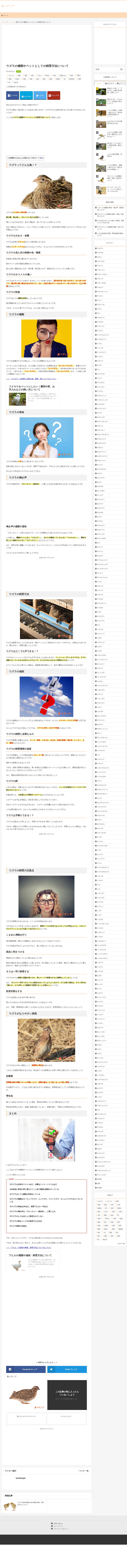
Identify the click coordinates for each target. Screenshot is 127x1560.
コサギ (99, 651)
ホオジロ (100, 1027)
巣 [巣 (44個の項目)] (118, 1215)
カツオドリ (101, 499)
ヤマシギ (100, 1131)
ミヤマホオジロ (102, 1079)
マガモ (99, 1045)
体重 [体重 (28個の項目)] (117, 1201)
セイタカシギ (101, 785)
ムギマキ (100, 1084)
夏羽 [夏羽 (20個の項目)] (99, 1211)
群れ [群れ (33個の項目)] (99, 1232)
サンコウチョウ (102, 737)
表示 (41, 158)
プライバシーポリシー (61, 1544)
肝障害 (58, 79)
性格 (71, 75)
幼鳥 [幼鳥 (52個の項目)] (114, 1218)
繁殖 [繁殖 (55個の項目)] (113, 1229)
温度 (24, 79)
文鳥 (98, 1183)
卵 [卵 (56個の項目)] (106, 1208)
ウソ (98, 369)
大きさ (40, 75)
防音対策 (71, 79)
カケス (99, 482)
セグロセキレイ (102, 794)
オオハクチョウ (102, 421)
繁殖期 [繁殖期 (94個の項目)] (121, 1229)
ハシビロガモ (101, 945)
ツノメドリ (101, 859)
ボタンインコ (101, 1040)
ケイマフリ (101, 621)
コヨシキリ (101, 703)
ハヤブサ (100, 971)
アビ (98, 313)
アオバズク (101, 261)
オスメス (11, 75)
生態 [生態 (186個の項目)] (113, 1225)
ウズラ (11, 22)
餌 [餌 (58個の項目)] (98, 1239)
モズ (98, 1110)
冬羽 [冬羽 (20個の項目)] (112, 1205)
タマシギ (100, 828)
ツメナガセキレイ (103, 867)
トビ (98, 889)
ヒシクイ (100, 984)
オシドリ (100, 465)
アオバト (100, 266)
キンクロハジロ (102, 568)
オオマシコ (101, 430)
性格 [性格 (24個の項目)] (121, 1218)
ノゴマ (99, 910)
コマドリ (100, 694)
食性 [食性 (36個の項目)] (112, 1236)
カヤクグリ (101, 508)
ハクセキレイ (101, 941)
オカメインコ (101, 452)
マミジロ (100, 1058)
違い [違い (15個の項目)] (117, 1232)
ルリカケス (101, 1157)
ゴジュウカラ (101, 716)
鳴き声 (16, 82)
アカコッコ (101, 270)
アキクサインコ (102, 291)
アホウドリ (101, 317)
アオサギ (100, 252)
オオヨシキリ (101, 443)
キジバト (100, 547)
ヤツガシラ (101, 1118)
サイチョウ (101, 720)
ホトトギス (101, 1036)
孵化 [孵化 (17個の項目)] (105, 1215)
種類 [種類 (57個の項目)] (99, 1229)
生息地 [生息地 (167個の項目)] (106, 1225)
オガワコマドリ (102, 456)
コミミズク (101, 698)
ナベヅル (100, 902)
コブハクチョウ (102, 685)
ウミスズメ (101, 387)
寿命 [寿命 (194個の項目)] (112, 1215)
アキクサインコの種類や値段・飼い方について (110, 228)
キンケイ (100, 573)
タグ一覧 (122, 1243)
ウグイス (100, 361)
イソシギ (100, 348)
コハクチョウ (101, 677)
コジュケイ (101, 664)
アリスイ (100, 330)
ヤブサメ (100, 1123)
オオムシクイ (101, 439)
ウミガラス (101, 382)
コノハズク (101, 672)
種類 (50, 79)
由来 (37, 79)
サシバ (99, 733)
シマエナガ (101, 750)
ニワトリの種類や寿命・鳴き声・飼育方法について (110, 209)
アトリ (99, 300)
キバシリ (100, 551)
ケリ (98, 625)
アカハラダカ (101, 283)
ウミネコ (100, 391)
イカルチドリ (101, 339)
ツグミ (99, 850)
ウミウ (99, 378)
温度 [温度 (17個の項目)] (112, 1222)
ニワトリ (100, 906)
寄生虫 (47, 75)
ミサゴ (99, 1071)
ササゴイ (100, 724)
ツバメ (99, 863)
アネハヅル (101, 304)
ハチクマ (100, 962)
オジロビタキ (101, 469)
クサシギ (100, 586)
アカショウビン (102, 274)
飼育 (79, 79)
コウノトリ (101, 633)
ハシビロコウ (101, 950)
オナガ (99, 473)
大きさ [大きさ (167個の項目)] (106, 1211)
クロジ (99, 612)
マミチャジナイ (102, 1062)
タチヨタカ (101, 824)
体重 (19, 75)
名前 (32, 75)
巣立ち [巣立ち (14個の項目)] (107, 1218)
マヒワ (99, 1053)
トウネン (100, 880)
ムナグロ (100, 1092)
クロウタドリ (101, 603)
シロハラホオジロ (103, 768)
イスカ (99, 343)
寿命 (54, 75)
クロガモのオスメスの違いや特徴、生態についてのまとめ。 (110, 222)
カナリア (100, 504)
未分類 (99, 1188)
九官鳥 (99, 1179)
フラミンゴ (101, 1010)
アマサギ (100, 322)
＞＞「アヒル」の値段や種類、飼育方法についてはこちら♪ (28, 1255)
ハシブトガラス (102, 954)
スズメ (99, 781)
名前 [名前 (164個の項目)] (112, 1208)
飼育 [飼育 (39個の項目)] (118, 1236)
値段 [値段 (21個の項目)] (105, 1205)
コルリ (99, 707)
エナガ (99, 413)
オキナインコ (101, 460)
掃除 (10, 79)
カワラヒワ (101, 525)
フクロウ (100, 1006)
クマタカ (100, 599)
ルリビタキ (101, 1166)
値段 (26, 75)
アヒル (99, 309)
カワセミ (100, 521)
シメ (98, 755)
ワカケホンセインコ (104, 1170)
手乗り (79, 75)
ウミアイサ (101, 374)
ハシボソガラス (102, 958)
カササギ (100, 486)
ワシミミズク (101, 1175)
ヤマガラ (100, 1127)
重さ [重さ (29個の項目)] (99, 1236)
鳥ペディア (7, 6)
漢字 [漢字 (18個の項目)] (118, 1222)
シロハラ (100, 763)
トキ (98, 885)
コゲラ (99, 646)
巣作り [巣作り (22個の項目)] (100, 1218)
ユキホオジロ (101, 1136)
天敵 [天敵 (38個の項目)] (113, 1211)
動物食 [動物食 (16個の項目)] (100, 1208)
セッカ (99, 798)
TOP (3, 22)
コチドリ (100, 668)
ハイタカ (100, 928)
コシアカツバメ (102, 659)
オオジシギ (101, 417)
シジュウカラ (101, 742)
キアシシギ (101, 534)
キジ (98, 543)
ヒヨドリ (100, 993)
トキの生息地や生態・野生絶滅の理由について (110, 234)
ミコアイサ (101, 1066)
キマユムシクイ (102, 560)
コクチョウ (101, 642)
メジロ (99, 1097)
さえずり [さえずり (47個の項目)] (100, 1201)
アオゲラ (100, 248)
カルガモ (100, 512)
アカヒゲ (100, 287)
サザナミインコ (102, 729)
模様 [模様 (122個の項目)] (99, 1222)
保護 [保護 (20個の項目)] (99, 1205)
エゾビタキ (101, 404)
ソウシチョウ (101, 807)
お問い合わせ (58, 1539)
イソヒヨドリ (101, 352)
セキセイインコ (102, 789)
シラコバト (101, 759)
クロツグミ (101, 616)
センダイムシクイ (103, 802)
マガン (99, 1049)
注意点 (17, 79)
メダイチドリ (101, 1101)
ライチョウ (101, 1153)
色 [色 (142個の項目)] (105, 1232)
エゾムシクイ (101, 408)
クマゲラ (100, 595)
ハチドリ (100, 967)
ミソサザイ (101, 1075)
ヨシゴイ (100, 1144)
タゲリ (99, 820)
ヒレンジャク (101, 997)
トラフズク (101, 898)
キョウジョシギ (102, 564)
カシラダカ (101, 491)
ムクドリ (100, 1088)
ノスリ (99, 915)
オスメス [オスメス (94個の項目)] (109, 1201)
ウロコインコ (101, 395)
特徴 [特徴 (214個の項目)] (99, 1225)
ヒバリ (99, 988)
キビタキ (100, 556)
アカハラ (100, 279)
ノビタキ (100, 919)
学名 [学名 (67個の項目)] (99, 1215)
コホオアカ (101, 690)
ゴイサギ (100, 711)
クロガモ (100, 608)
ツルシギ (100, 876)
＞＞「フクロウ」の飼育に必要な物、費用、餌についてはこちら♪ (31, 379)
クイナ (99, 581)
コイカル (100, 629)
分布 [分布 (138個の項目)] (118, 1205)
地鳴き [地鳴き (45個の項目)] (119, 1208)
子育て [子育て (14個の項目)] (121, 1211)
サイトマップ (58, 1541)
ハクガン (100, 937)
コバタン (100, 681)
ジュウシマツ (101, 772)
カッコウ (100, 495)
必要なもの (63, 75)
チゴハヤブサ (101, 833)
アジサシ (100, 296)
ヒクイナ (100, 980)
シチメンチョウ (102, 746)
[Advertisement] (46, 44)
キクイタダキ (101, 538)
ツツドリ (100, 854)
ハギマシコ (101, 932)
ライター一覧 (84, 1486)
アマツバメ (101, 326)
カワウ (99, 517)
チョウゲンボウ (102, 846)
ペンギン (100, 1023)
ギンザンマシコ (102, 577)
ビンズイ (100, 1001)
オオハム (100, 426)
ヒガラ (99, 975)
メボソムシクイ (102, 1105)
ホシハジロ (101, 1032)
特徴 (31, 79)
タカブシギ (101, 815)
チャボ (99, 837)
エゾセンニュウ (102, 400)
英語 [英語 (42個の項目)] (111, 1232)
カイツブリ (101, 478)
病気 (44, 79)
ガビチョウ (101, 530)
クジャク (100, 590)
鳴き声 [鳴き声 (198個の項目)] (105, 1239)
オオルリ (100, 447)
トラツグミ (101, 893)
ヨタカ (99, 1149)
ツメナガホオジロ (103, 872)
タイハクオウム (102, 811)
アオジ (99, 257)
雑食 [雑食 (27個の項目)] (105, 1236)
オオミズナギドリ (103, 434)
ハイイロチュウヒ (103, 924)
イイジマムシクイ (103, 335)
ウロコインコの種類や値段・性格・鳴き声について (110, 215)
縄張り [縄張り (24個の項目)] (106, 1229)
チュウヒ (100, 841)
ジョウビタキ (101, 776)
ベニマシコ (101, 1019)
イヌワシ (100, 356)
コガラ (99, 638)
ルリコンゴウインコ (104, 1162)
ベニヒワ (100, 1014)
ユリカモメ (101, 1140)
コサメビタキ (101, 655)
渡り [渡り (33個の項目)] (105, 1222)
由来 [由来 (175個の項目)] (120, 1225)
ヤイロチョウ (101, 1114)
